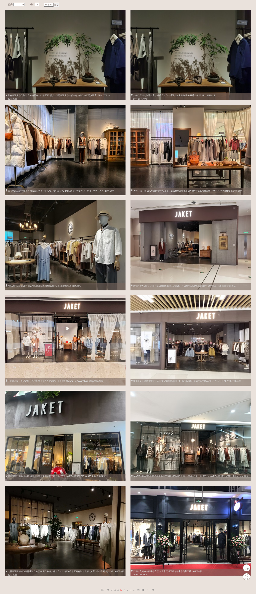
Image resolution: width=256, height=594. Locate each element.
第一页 (105, 590)
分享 (246, 578)
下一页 (150, 590)
